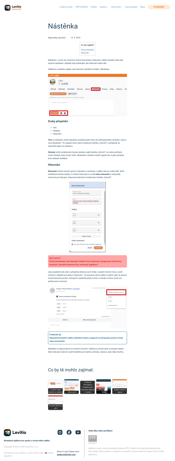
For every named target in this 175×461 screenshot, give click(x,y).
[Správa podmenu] (107, 7)
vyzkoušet (159, 7)
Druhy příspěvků (87, 50)
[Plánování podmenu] (122, 7)
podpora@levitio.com (66, 454)
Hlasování (85, 53)
